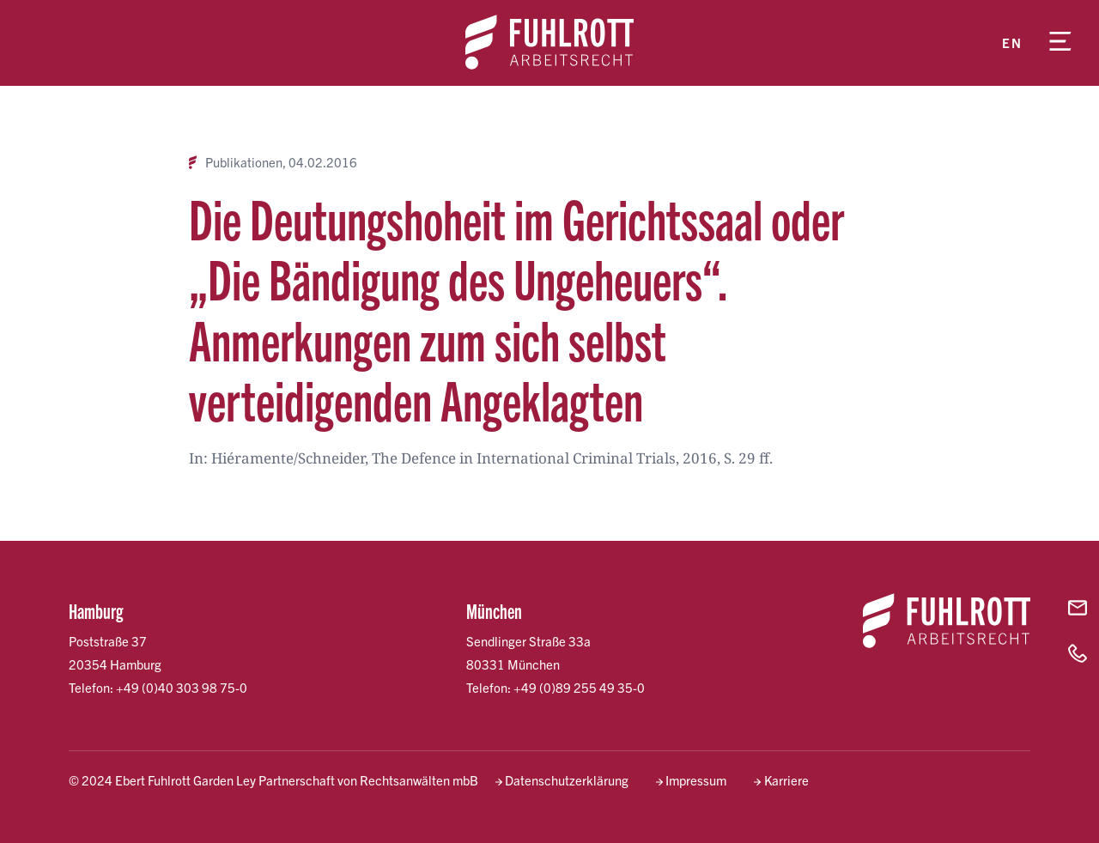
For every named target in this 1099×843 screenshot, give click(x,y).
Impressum (695, 780)
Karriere (786, 780)
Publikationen (243, 162)
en (1012, 42)
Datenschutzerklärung (566, 780)
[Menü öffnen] (1060, 43)
